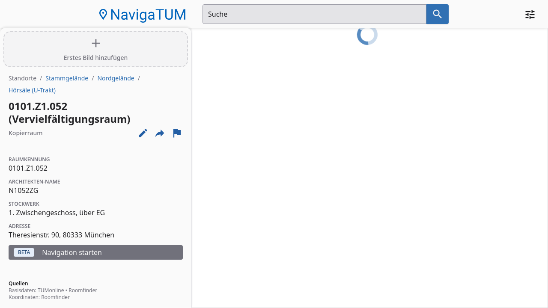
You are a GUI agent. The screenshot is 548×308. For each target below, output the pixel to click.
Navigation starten (58, 252)
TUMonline (51, 290)
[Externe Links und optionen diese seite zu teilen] (160, 133)
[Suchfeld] (314, 14)
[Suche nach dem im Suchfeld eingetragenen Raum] (437, 14)
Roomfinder (82, 290)
